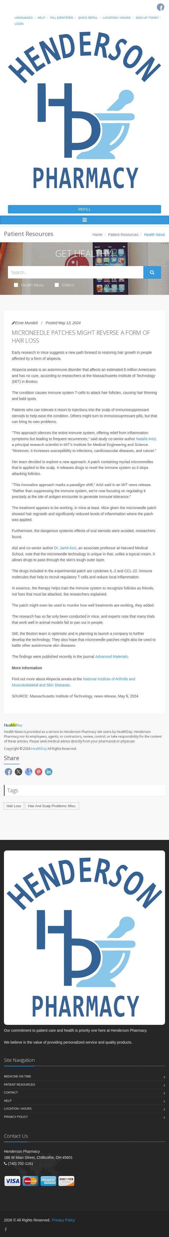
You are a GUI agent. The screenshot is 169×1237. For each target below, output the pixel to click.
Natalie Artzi (146, 439)
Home (97, 234)
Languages (24, 17)
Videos (64, 284)
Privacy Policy (16, 1116)
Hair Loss (14, 806)
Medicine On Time (17, 1076)
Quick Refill (88, 17)
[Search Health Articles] (75, 272)
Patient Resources (123, 234)
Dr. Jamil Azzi (65, 548)
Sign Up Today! (147, 17)
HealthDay (39, 748)
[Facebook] (160, 7)
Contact (11, 1092)
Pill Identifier (61, 17)
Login (19, 23)
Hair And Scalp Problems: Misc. (52, 806)
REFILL (84, 209)
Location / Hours (116, 17)
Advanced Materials (111, 656)
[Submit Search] (152, 272)
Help (41, 17)
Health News (29, 284)
